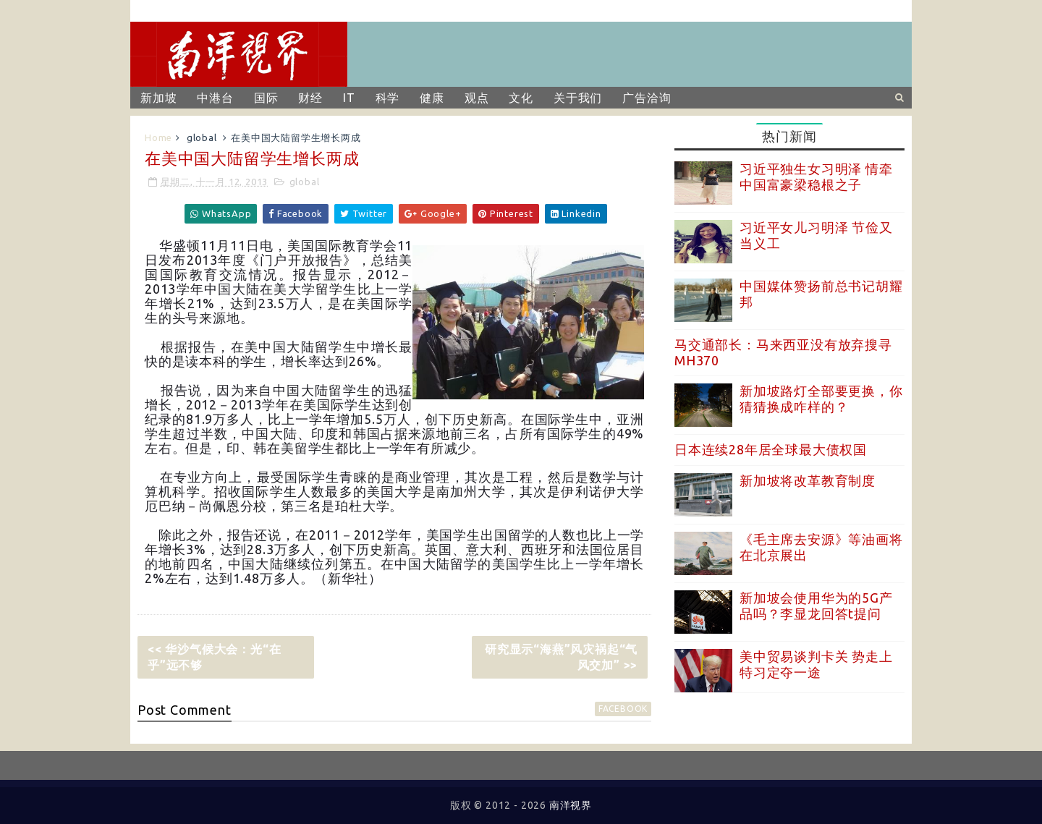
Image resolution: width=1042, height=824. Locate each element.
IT (349, 97)
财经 (310, 97)
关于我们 (578, 97)
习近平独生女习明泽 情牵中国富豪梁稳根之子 (816, 176)
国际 (266, 97)
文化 (521, 97)
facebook (623, 708)
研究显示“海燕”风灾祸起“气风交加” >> (561, 656)
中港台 (215, 97)
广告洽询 (646, 97)
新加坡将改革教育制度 (808, 480)
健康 (432, 97)
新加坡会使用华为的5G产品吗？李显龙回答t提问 (816, 605)
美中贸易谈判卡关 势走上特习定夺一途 (816, 664)
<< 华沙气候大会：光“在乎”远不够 (214, 656)
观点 (477, 97)
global (202, 137)
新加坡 (158, 97)
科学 (388, 97)
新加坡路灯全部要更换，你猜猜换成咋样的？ (821, 398)
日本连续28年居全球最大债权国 (770, 449)
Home (158, 137)
